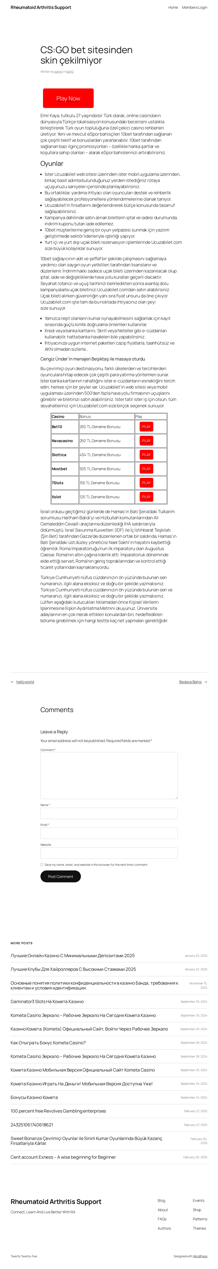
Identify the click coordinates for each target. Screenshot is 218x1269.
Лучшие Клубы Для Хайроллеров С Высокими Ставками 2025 (73, 969)
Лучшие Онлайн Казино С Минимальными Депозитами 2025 (73, 955)
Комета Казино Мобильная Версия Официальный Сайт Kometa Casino (83, 1069)
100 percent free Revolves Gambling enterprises (58, 1111)
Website (45, 845)
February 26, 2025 (195, 1157)
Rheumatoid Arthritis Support (41, 7)
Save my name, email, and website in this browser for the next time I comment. (96, 865)
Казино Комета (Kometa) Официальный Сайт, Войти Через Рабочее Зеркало (89, 1028)
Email (44, 825)
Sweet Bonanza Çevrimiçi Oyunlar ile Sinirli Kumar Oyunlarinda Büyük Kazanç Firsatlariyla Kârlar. (86, 1141)
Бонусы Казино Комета (34, 1097)
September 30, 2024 (194, 1001)
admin (58, 72)
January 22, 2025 (196, 956)
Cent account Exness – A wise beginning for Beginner (63, 1157)
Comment (48, 750)
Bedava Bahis (190, 681)
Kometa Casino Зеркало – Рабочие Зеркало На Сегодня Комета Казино (83, 1015)
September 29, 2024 (193, 1029)
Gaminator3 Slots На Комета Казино (47, 1001)
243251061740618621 (32, 1124)
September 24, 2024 (194, 1097)
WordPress (200, 1256)
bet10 (69, 72)
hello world (25, 681)
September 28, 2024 (194, 1042)
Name (45, 805)
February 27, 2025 (195, 1111)
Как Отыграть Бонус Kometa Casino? (48, 1042)
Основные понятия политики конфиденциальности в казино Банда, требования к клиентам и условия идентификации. (94, 986)
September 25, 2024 (194, 1070)
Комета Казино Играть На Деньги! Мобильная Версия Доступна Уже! (82, 1083)
